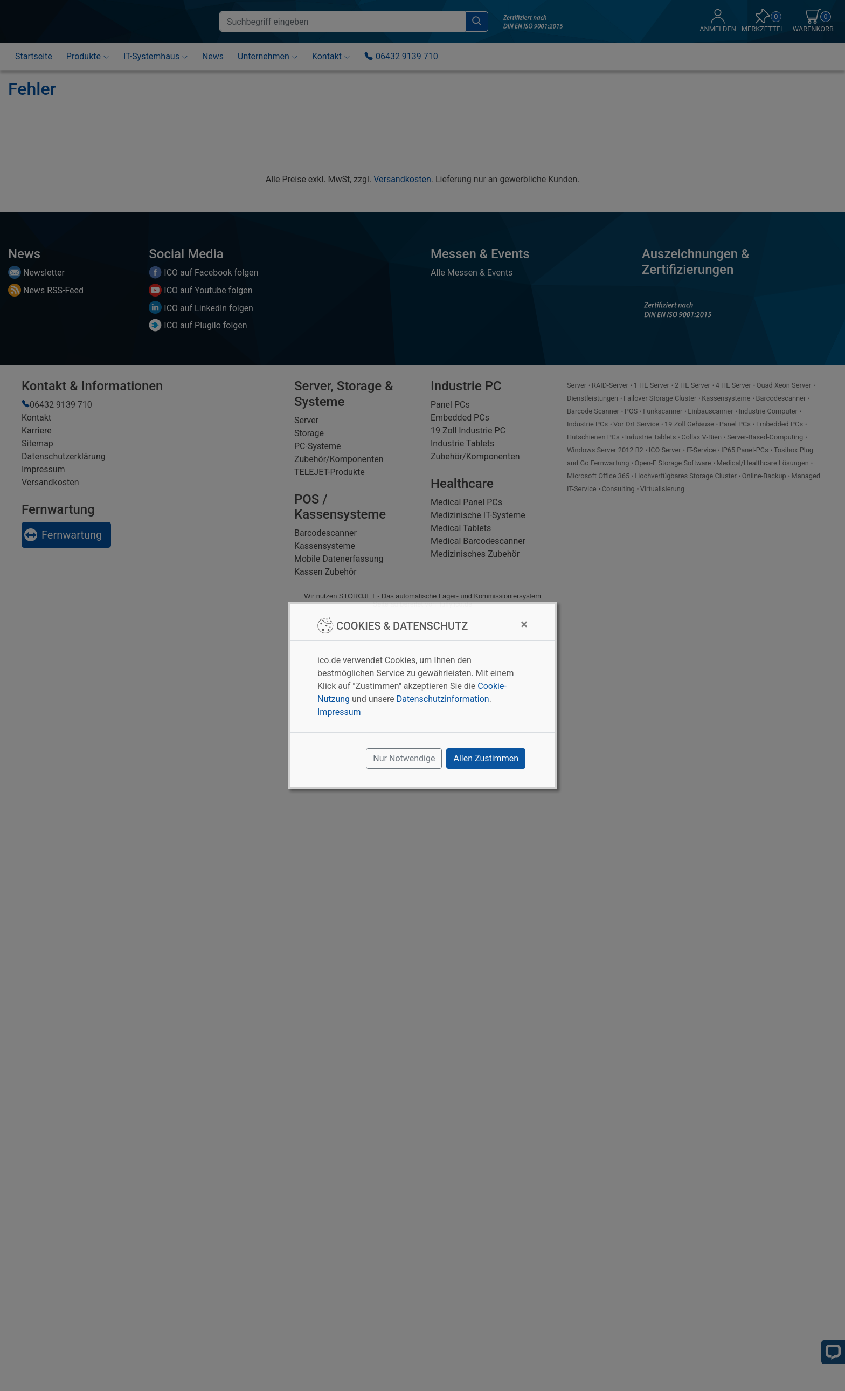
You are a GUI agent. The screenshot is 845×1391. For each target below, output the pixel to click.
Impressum (339, 712)
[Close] (524, 624)
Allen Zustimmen (485, 758)
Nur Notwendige (404, 758)
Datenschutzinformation (443, 699)
